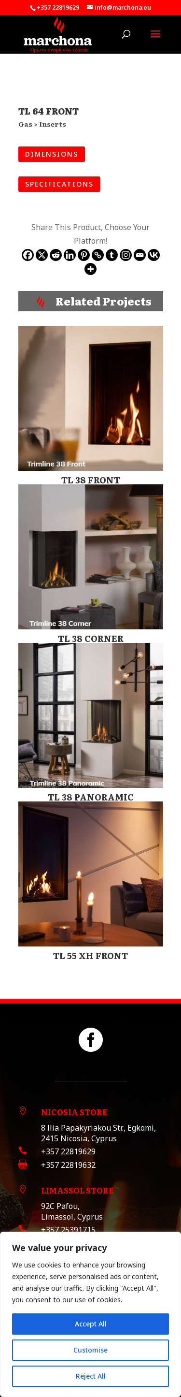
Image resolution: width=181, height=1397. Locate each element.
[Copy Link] (98, 255)
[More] (90, 269)
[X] (42, 255)
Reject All (91, 1376)
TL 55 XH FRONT (90, 955)
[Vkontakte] (154, 255)
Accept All (91, 1323)
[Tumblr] (112, 255)
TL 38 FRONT (90, 479)
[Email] (140, 255)
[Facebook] (28, 255)
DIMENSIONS (51, 154)
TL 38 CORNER (91, 638)
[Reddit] (56, 255)
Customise (90, 1349)
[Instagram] (126, 255)
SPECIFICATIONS (59, 184)
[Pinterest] (84, 255)
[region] (90, 1314)
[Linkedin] (70, 255)
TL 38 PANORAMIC (91, 796)
